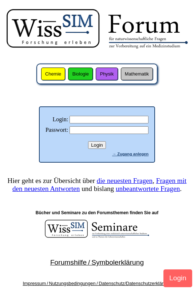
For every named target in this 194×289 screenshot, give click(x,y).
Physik (107, 74)
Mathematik (137, 74)
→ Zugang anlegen (130, 154)
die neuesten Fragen (125, 180)
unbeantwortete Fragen (148, 188)
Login (177, 278)
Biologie (80, 74)
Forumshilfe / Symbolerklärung (97, 262)
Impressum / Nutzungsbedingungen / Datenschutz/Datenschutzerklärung (97, 283)
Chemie (53, 74)
